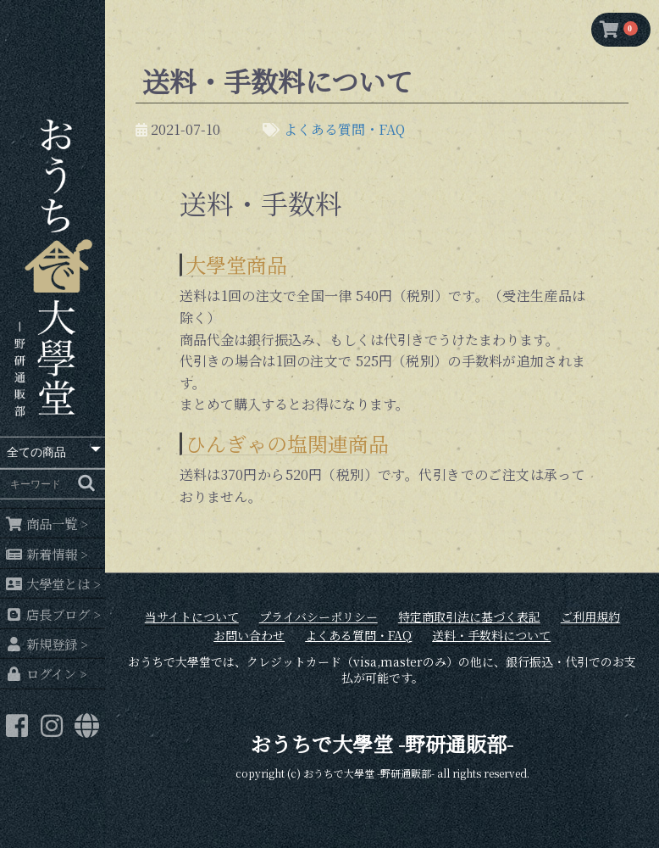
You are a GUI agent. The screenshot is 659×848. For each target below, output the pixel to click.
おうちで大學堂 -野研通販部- (382, 743)
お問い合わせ (249, 636)
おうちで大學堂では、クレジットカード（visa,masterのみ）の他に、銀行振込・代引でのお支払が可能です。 (382, 670)
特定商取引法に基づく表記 (469, 617)
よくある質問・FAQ (344, 129)
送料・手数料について (491, 636)
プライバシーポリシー (318, 617)
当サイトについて (192, 617)
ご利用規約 (590, 617)
